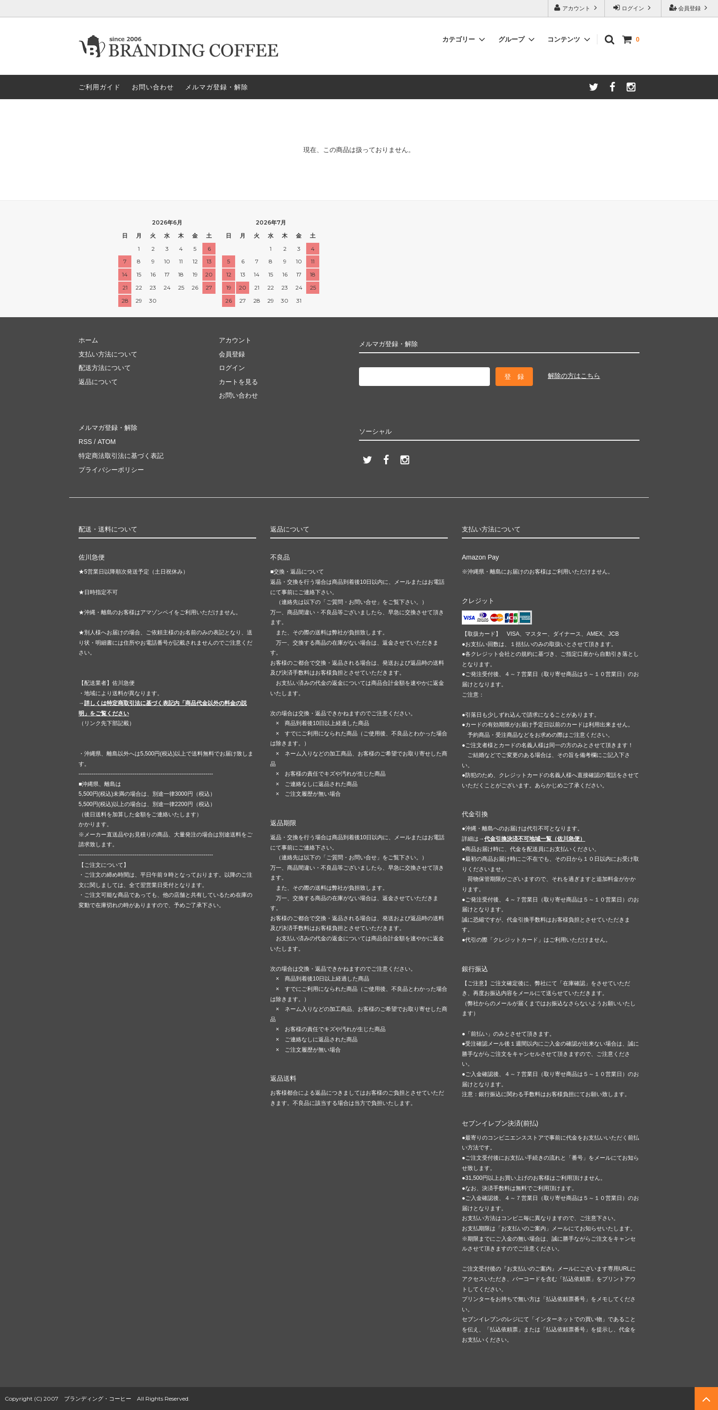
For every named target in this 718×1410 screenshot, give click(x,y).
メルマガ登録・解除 (216, 87)
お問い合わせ (153, 87)
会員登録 (689, 8)
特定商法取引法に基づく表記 (121, 455)
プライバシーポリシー (111, 469)
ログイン (633, 8)
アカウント (576, 8)
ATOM (106, 441)
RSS (85, 441)
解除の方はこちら (574, 375)
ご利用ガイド (100, 87)
